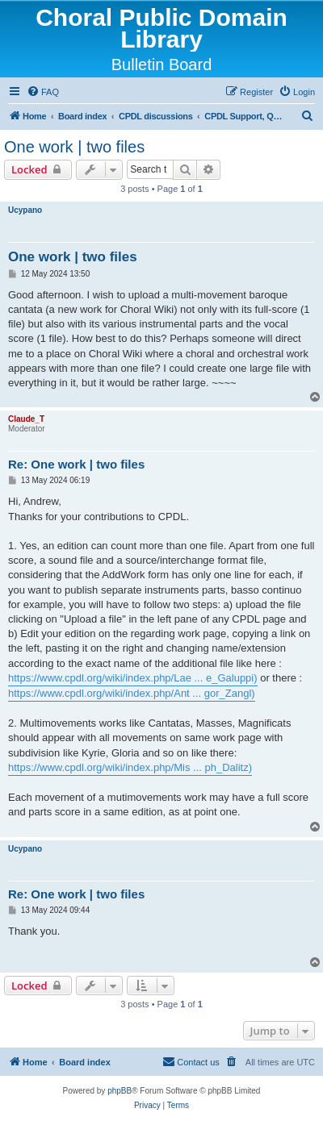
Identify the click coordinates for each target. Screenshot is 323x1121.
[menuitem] (43, 92)
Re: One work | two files (76, 464)
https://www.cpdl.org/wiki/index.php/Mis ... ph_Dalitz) (130, 767)
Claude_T (26, 419)
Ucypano (25, 210)
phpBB (119, 1090)
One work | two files (74, 147)
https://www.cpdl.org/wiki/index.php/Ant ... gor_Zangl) (131, 693)
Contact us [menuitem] (191, 1061)
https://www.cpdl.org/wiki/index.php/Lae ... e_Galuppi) (133, 678)
